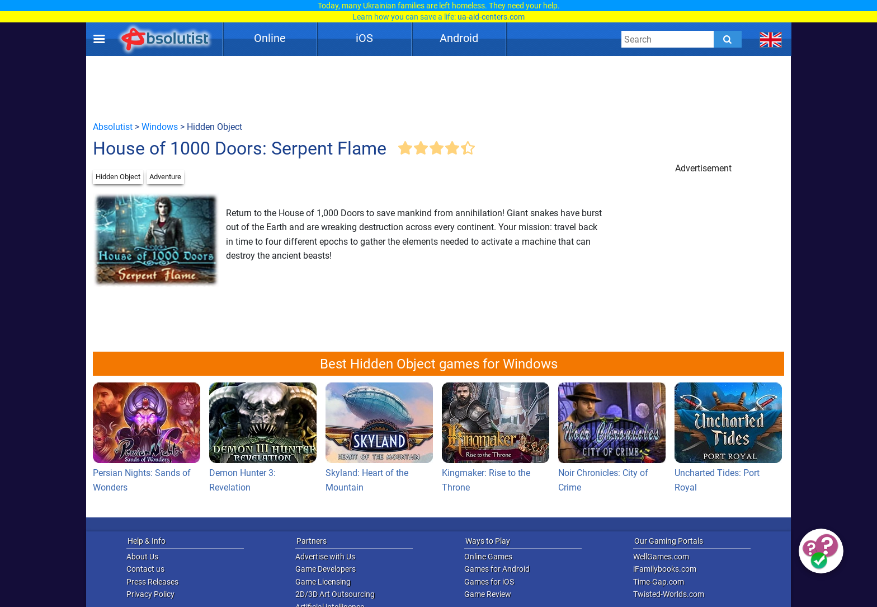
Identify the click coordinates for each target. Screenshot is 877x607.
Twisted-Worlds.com (668, 594)
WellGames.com (661, 556)
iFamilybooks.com (664, 568)
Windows (160, 127)
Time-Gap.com (658, 581)
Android (459, 38)
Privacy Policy (150, 594)
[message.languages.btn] (771, 39)
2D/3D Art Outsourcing (335, 594)
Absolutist (113, 127)
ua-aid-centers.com (491, 16)
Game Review (487, 594)
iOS (364, 38)
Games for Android (497, 568)
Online (270, 38)
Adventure (165, 176)
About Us (142, 556)
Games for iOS (489, 581)
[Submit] (728, 39)
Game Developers (325, 568)
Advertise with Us (325, 556)
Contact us (145, 568)
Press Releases (152, 581)
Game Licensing (323, 581)
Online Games (488, 556)
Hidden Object (118, 176)
